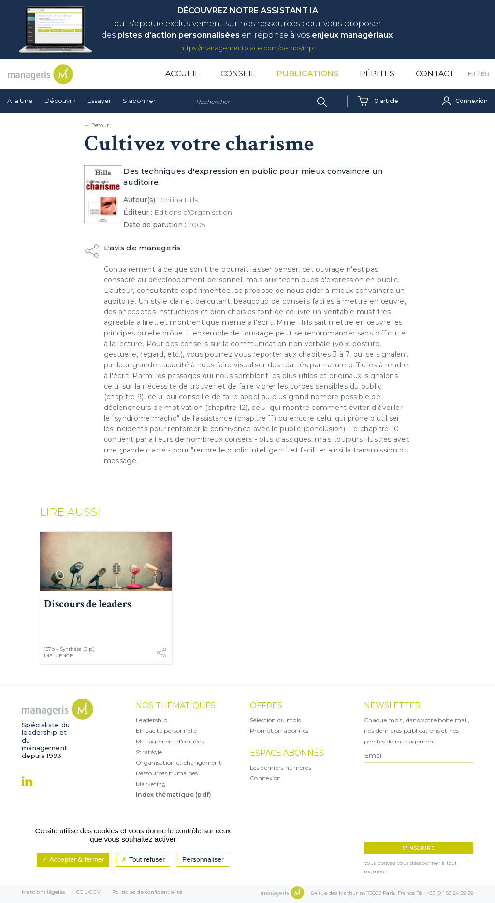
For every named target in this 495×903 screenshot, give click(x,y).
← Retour (96, 125)
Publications (307, 73)
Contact (435, 73)
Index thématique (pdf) (174, 794)
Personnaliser (203, 859)
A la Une (20, 100)
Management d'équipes (170, 741)
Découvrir (60, 100)
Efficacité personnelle (166, 730)
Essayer (99, 100)
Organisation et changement (178, 762)
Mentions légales (43, 894)
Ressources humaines (167, 773)
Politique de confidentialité (147, 894)
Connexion (265, 778)
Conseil (237, 73)
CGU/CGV (88, 894)
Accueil (182, 73)
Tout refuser (143, 859)
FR (472, 73)
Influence (58, 656)
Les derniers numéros (280, 767)
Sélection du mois (275, 720)
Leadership (151, 720)
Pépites (377, 73)
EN (485, 73)
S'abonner (139, 100)
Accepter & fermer (73, 859)
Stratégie (149, 752)
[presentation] (406, 802)
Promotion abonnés (279, 730)
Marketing (151, 783)
